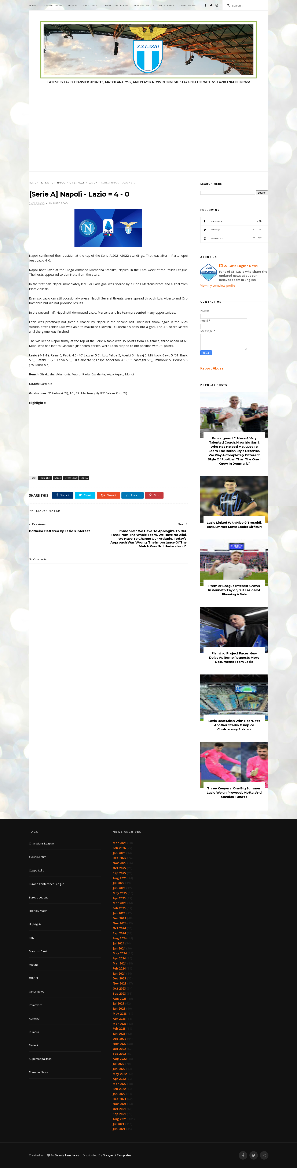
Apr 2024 (119, 958)
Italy (31, 938)
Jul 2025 (118, 883)
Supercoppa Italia (40, 1059)
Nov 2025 (119, 863)
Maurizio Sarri (38, 951)
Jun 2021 (119, 1129)
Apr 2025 (119, 898)
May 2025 (120, 893)
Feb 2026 (119, 848)
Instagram (230, 238)
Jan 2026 (119, 853)
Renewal (34, 1018)
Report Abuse (212, 368)
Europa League (144, 5)
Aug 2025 (119, 878)
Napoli (61, 182)
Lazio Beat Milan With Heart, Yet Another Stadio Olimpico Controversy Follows (234, 725)
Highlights (166, 5)
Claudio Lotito (37, 857)
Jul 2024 (118, 943)
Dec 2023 (119, 978)
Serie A (72, 5)
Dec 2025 (119, 858)
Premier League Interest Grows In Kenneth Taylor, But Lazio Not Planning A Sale (234, 590)
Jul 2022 (118, 1064)
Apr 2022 (119, 1079)
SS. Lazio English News (240, 266)
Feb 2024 (119, 968)
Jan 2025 (119, 913)
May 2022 (120, 1074)
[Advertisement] (148, 128)
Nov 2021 (119, 1104)
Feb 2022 (119, 1089)
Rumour (34, 1032)
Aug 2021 (119, 1119)
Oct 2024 (119, 928)
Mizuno (33, 965)
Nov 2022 (119, 1044)
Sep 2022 (119, 1054)
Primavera (35, 1005)
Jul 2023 (118, 1003)
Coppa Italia (90, 5)
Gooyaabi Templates (117, 1155)
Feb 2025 (119, 908)
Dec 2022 (119, 1039)
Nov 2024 (119, 923)
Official (33, 978)
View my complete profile (217, 285)
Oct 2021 (119, 1109)
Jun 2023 (119, 1008)
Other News (187, 5)
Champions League (116, 5)
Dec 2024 (119, 918)
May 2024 (120, 953)
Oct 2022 (119, 1049)
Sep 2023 (119, 993)
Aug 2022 (119, 1059)
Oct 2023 (119, 988)
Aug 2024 (119, 938)
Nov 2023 (119, 983)
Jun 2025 (119, 888)
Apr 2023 (119, 1019)
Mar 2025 (119, 903)
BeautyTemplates (67, 1155)
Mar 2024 (119, 963)
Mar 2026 (119, 843)
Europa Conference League (46, 884)
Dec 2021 (119, 1099)
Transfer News (51, 5)
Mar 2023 (119, 1024)
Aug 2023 (119, 999)
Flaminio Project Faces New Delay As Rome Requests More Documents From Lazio (234, 657)
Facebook (230, 221)
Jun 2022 (119, 1069)
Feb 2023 (119, 1028)
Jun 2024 (119, 948)
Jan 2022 (119, 1094)
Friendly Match (38, 911)
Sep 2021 (119, 1114)
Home (32, 5)
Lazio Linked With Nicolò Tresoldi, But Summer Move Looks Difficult (234, 525)
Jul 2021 (118, 1124)
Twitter (230, 229)
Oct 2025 (119, 868)
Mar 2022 (119, 1084)
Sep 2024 (119, 933)
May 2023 (120, 1014)
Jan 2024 (119, 973)
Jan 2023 (119, 1034)
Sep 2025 (119, 873)
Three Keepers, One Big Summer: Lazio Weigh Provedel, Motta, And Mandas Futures (234, 792)
